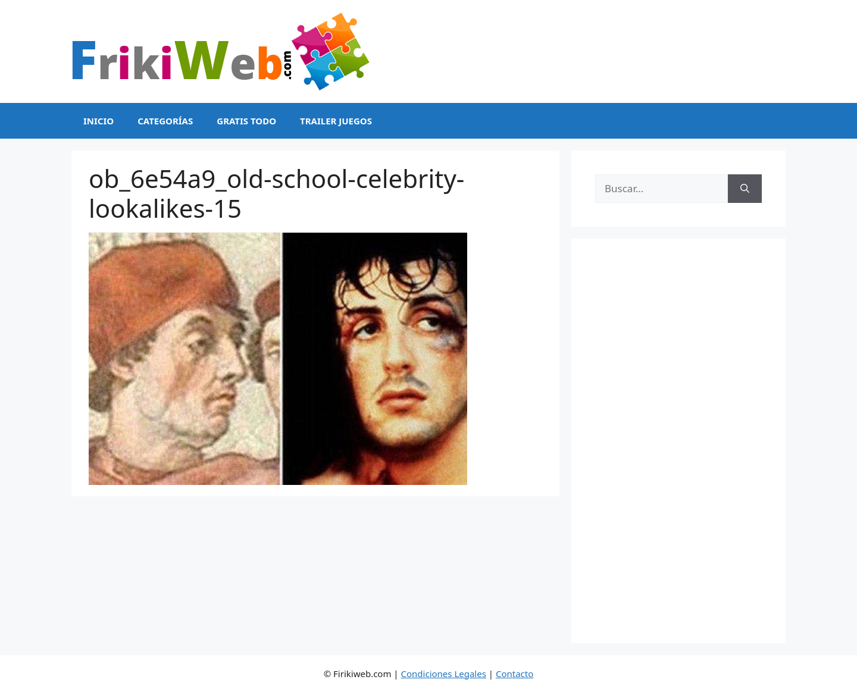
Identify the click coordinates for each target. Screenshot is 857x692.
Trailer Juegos (336, 121)
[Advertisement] (678, 440)
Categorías (165, 121)
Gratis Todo (246, 121)
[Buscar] (745, 188)
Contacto (514, 674)
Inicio (98, 121)
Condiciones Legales (443, 674)
